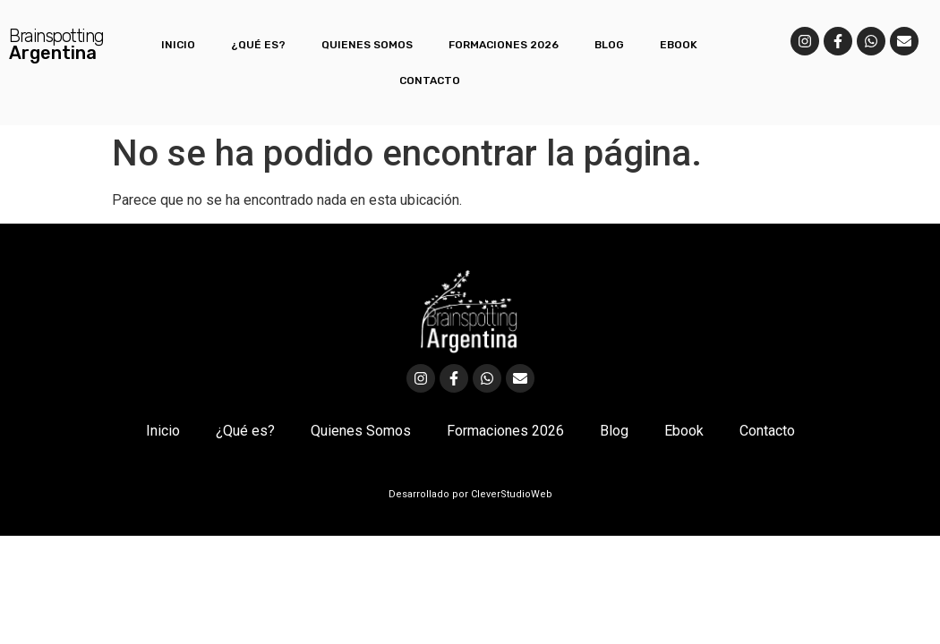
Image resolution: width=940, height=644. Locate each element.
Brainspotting (56, 36)
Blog (609, 44)
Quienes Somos (367, 44)
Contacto (429, 80)
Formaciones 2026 (504, 44)
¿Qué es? (258, 44)
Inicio (178, 44)
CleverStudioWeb (510, 494)
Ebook (678, 44)
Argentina (53, 53)
